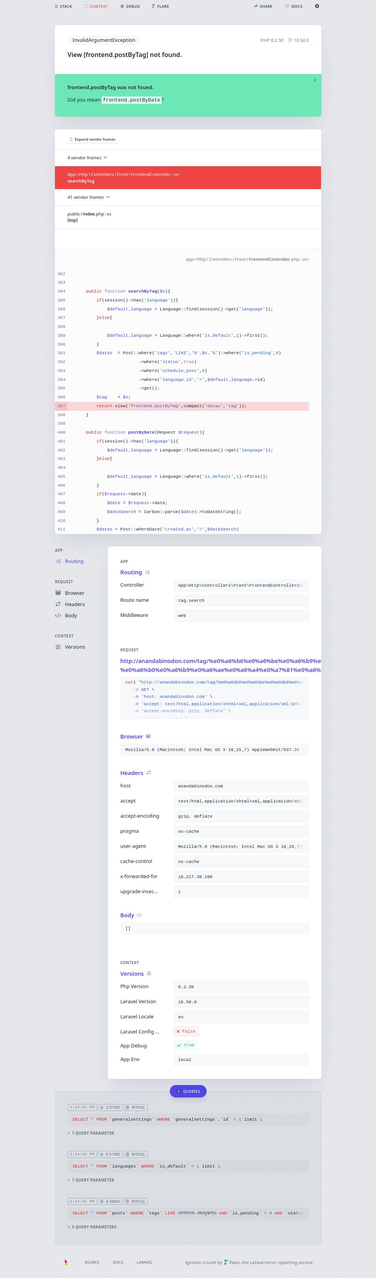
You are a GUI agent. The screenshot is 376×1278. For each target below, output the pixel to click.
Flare (232, 1262)
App (59, 550)
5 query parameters (91, 1227)
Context (64, 636)
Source (92, 1262)
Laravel (144, 1262)
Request (64, 581)
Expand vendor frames (93, 139)
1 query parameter (90, 1133)
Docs (118, 1262)
